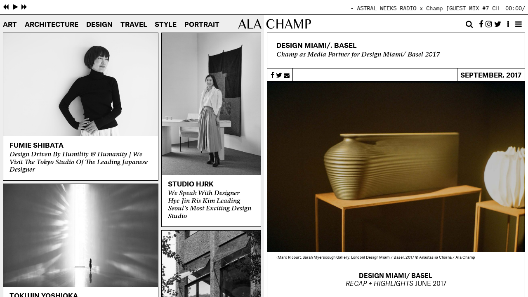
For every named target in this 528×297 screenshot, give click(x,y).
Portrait (201, 24)
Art (10, 24)
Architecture (51, 24)
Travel (133, 24)
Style (166, 24)
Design (99, 24)
